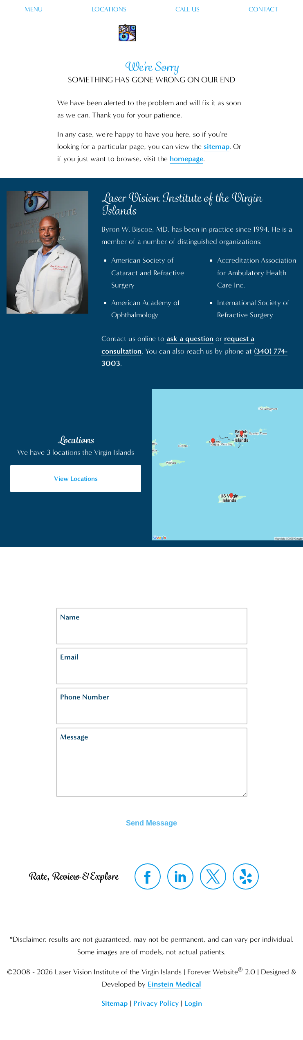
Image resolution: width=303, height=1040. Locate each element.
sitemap (216, 146)
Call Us (187, 9)
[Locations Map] (227, 464)
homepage (186, 158)
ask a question (189, 338)
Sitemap (114, 1003)
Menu (34, 9)
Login (193, 1003)
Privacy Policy (156, 1003)
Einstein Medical (174, 984)
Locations (109, 9)
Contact (263, 9)
